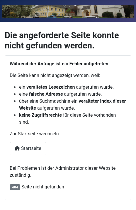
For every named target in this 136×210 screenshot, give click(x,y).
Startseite (28, 148)
